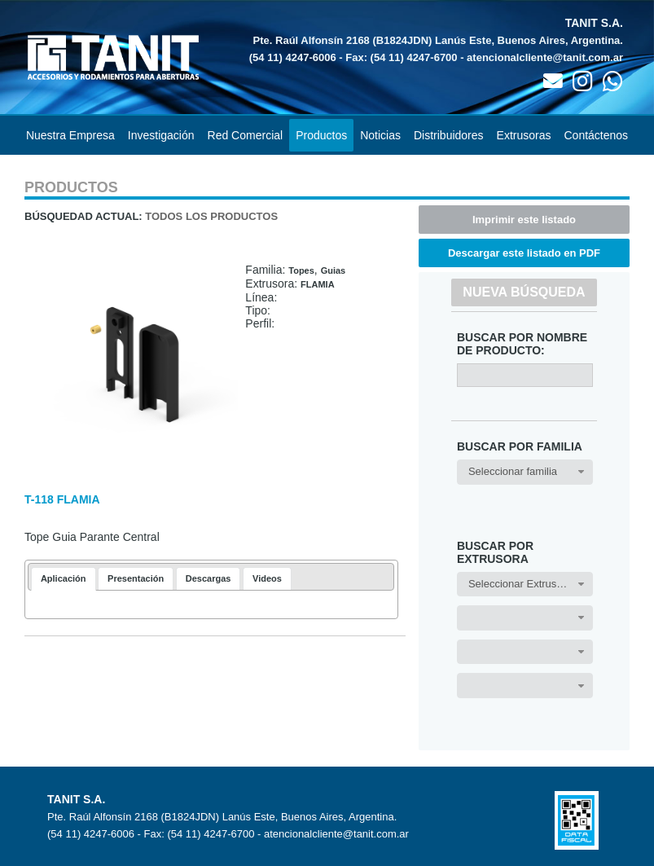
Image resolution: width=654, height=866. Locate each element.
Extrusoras (524, 135)
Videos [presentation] (267, 578)
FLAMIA (318, 284)
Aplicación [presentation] (63, 578)
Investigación (161, 135)
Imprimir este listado (524, 219)
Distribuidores (449, 135)
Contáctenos (596, 135)
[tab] (63, 579)
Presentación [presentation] (136, 578)
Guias (333, 270)
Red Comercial (245, 135)
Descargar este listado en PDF (524, 253)
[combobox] (525, 472)
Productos (321, 135)
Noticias (380, 135)
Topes (301, 270)
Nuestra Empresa (70, 135)
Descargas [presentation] (208, 578)
